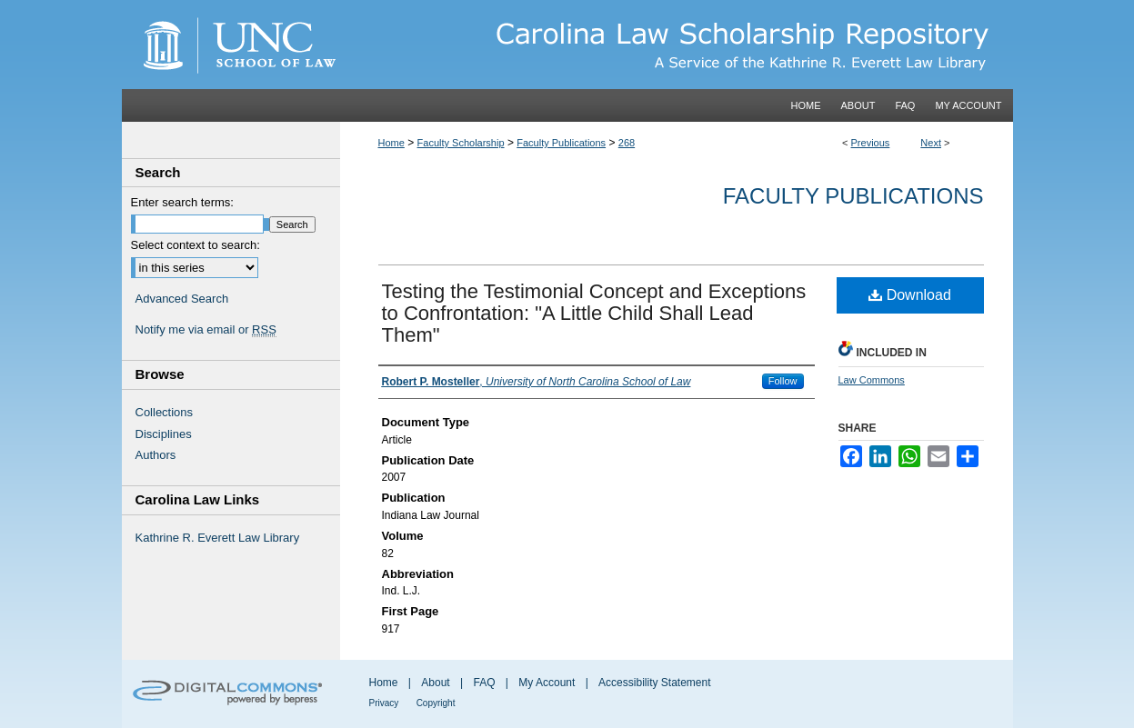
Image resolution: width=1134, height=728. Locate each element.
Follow (783, 380)
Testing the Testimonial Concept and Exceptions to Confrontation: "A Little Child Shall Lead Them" (594, 313)
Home (391, 142)
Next (930, 142)
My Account (546, 682)
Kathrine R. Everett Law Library (217, 537)
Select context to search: (195, 245)
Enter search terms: (182, 202)
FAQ (484, 682)
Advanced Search (182, 298)
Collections (164, 412)
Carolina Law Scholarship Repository (676, 44)
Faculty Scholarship (461, 142)
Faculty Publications (561, 142)
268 (626, 142)
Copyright (436, 703)
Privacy (384, 703)
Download (909, 295)
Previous (870, 142)
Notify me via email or (205, 330)
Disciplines (163, 434)
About (435, 682)
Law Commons (871, 379)
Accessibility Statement (654, 682)
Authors (155, 455)
